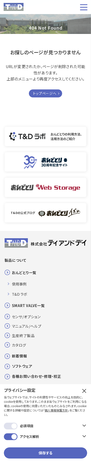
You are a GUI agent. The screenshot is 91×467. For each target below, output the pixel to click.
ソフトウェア (22, 366)
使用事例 (19, 283)
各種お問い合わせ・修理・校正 (36, 376)
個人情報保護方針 (56, 410)
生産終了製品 (23, 335)
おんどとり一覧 (24, 272)
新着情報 (19, 355)
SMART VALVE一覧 (28, 305)
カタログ (19, 345)
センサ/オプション (26, 316)
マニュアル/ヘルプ (26, 326)
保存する (45, 452)
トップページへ (45, 93)
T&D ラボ (19, 294)
